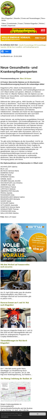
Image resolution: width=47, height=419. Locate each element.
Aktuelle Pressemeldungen (26, 45)
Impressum (11, 26)
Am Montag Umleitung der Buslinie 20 (16, 379)
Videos (3, 23)
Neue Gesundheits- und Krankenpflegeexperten (25, 47)
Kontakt (4, 26)
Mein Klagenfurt (6, 18)
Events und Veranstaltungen (30, 18)
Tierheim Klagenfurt (31, 23)
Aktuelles (17, 18)
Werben (41, 23)
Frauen (20, 23)
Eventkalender (12, 23)
